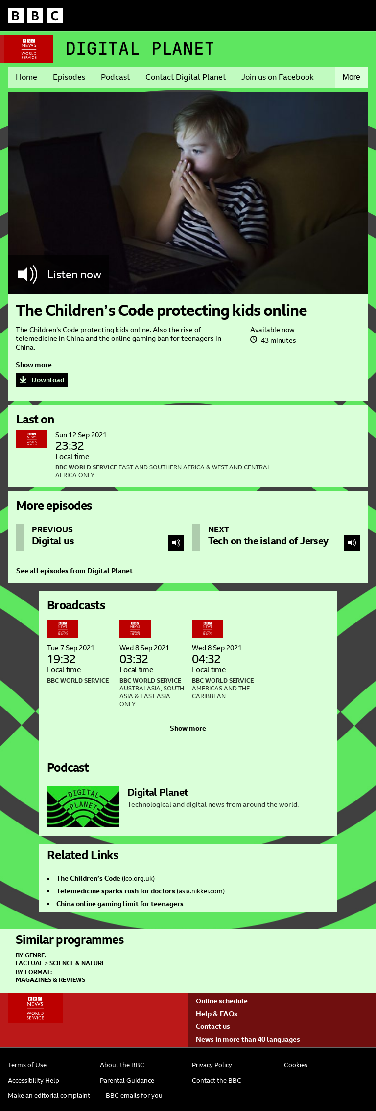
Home (26, 77)
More (351, 77)
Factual (29, 963)
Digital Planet (140, 48)
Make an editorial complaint (49, 1095)
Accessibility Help (33, 1080)
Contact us (213, 1026)
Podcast (115, 77)
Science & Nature (77, 963)
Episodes (69, 77)
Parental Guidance (127, 1080)
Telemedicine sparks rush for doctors (115, 891)
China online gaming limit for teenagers (120, 904)
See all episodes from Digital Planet (74, 571)
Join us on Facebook (277, 77)
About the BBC (122, 1064)
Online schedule (222, 1001)
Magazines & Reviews (50, 980)
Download (47, 380)
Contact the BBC (216, 1080)
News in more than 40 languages (248, 1039)
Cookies (295, 1064)
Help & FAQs (216, 1014)
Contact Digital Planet (185, 77)
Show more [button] (34, 365)
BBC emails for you (134, 1095)
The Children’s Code (88, 878)
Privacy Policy (212, 1064)
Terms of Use (27, 1064)
